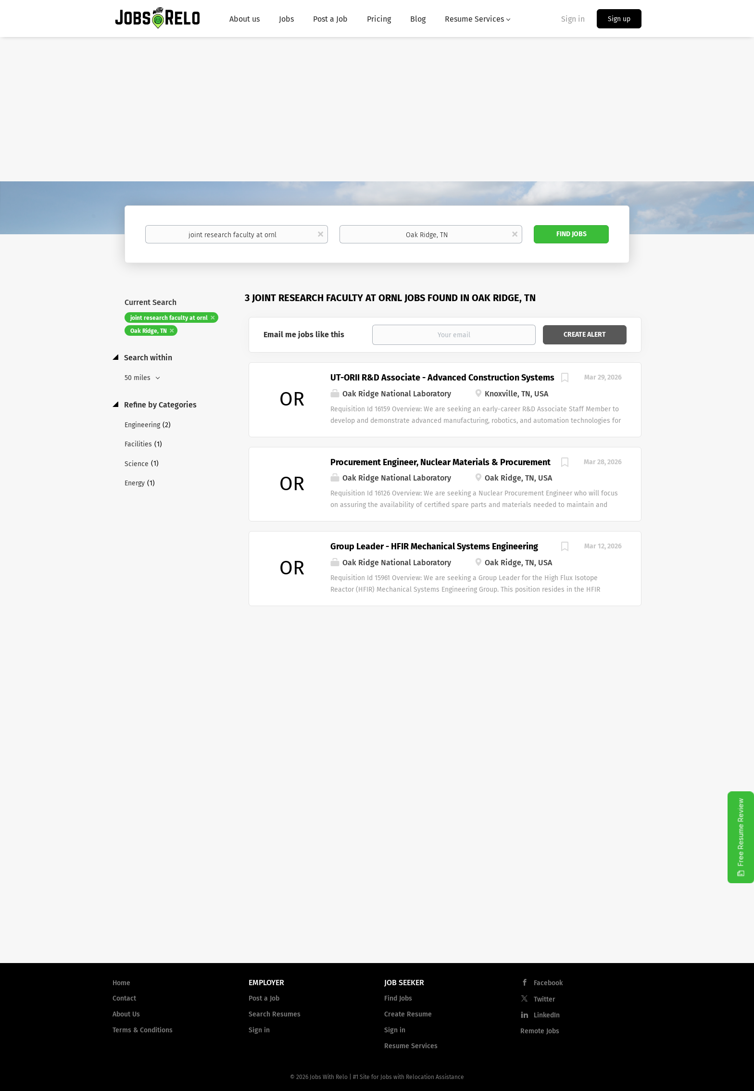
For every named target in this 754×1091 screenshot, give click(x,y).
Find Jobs (571, 234)
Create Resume (408, 1014)
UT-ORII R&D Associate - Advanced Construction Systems (442, 377)
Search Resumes (275, 1014)
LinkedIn (547, 1015)
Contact (124, 998)
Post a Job (264, 998)
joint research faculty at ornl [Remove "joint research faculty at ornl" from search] (169, 318)
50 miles (138, 378)
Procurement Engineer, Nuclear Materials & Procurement (440, 462)
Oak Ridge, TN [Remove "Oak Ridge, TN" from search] (148, 331)
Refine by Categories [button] (159, 404)
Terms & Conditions (143, 1030)
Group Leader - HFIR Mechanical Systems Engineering (434, 546)
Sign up (619, 19)
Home (121, 983)
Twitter (544, 999)
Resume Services (411, 1046)
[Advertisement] (377, 109)
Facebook (548, 983)
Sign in (573, 19)
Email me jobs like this (304, 334)
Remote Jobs (539, 1031)
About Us (126, 1014)
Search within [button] (147, 357)
